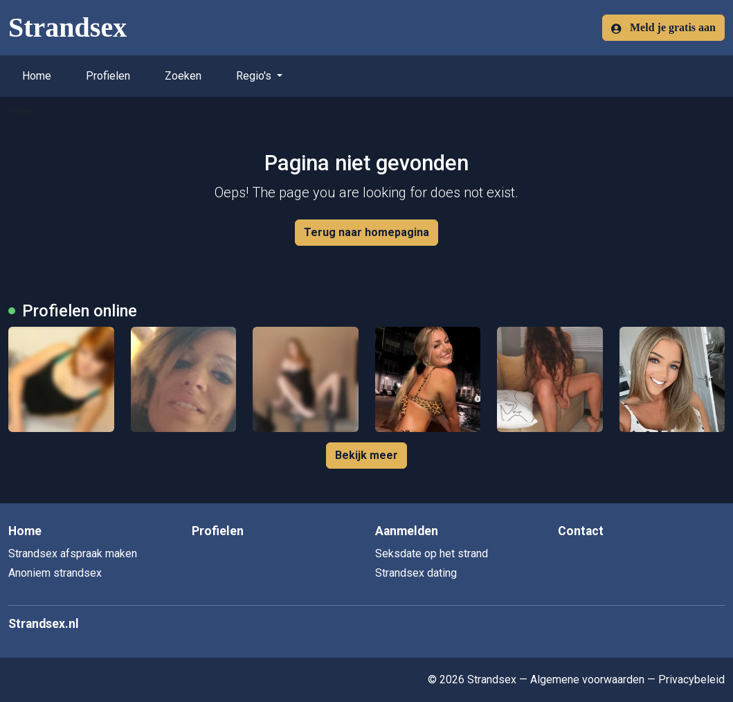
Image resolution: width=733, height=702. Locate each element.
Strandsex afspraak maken (72, 553)
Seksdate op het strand (431, 553)
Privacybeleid (691, 679)
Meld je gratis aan (663, 27)
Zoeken (183, 75)
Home (36, 75)
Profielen (108, 75)
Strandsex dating (416, 572)
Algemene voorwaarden (587, 679)
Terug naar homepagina (366, 232)
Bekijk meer (366, 455)
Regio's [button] (255, 75)
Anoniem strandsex (55, 572)
